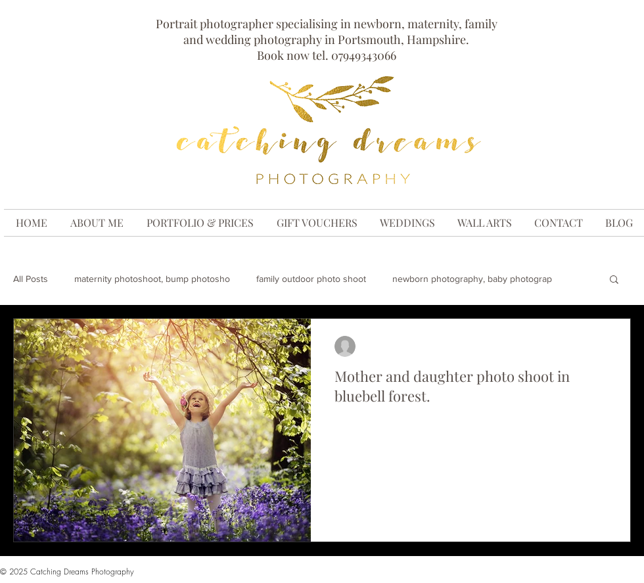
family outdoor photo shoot (311, 278)
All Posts (30, 278)
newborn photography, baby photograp (472, 278)
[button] (614, 280)
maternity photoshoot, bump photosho (152, 278)
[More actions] (604, 346)
